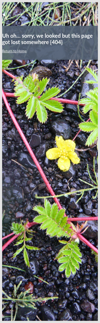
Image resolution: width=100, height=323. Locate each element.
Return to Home (14, 51)
